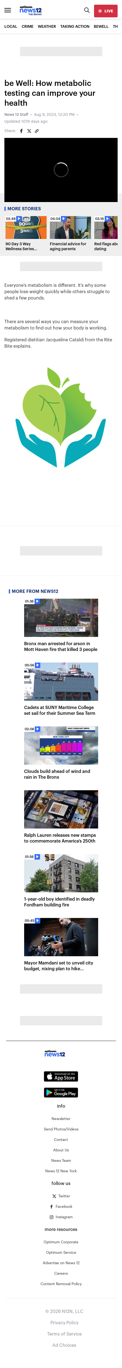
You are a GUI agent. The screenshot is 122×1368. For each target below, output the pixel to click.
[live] (106, 11)
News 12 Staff (16, 115)
